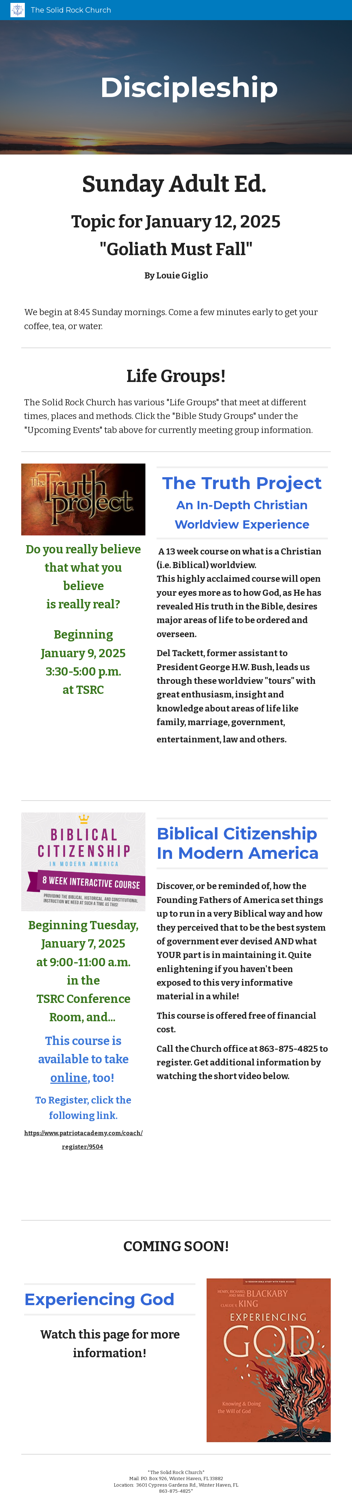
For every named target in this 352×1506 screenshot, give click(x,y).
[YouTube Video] (83, 746)
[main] (189, 87)
